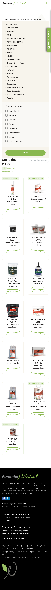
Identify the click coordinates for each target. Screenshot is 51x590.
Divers (9, 52)
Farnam (12, 115)
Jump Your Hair (15, 141)
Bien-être (11, 31)
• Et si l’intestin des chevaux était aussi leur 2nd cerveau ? (24, 557)
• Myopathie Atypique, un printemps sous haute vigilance (23, 546)
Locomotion (12, 66)
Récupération (12, 80)
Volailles (10, 98)
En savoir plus (12, 210)
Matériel (10, 70)
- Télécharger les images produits (15, 531)
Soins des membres (15, 87)
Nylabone (13, 128)
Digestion (11, 49)
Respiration (11, 84)
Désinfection (12, 45)
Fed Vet (12, 120)
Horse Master (15, 111)
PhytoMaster (14, 133)
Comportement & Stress (17, 38)
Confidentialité (22, 504)
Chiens (9, 35)
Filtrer (25, 153)
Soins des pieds (13, 91)
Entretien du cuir (14, 59)
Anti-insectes (12, 28)
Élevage (10, 56)
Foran (11, 124)
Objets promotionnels (16, 94)
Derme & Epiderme (15, 42)
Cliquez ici (6, 521)
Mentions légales (9, 504)
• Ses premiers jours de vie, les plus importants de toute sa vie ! (24, 553)
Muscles (10, 73)
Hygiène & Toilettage (15, 63)
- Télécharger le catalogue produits (15, 533)
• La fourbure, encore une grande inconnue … (18, 548)
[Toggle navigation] (47, 2)
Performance (12, 77)
